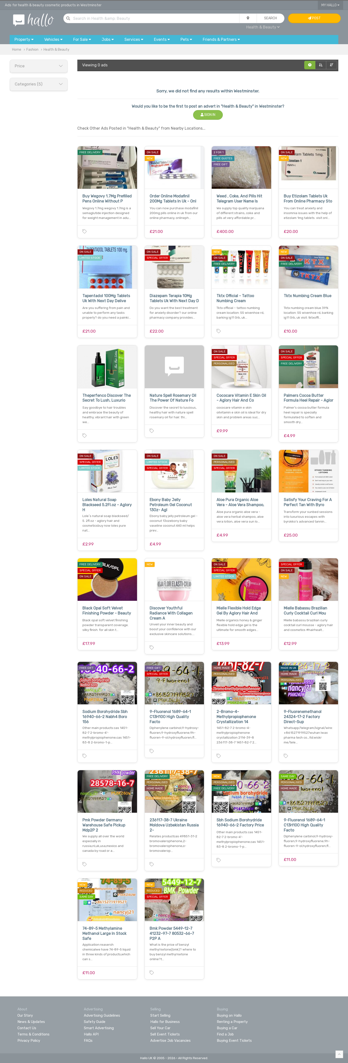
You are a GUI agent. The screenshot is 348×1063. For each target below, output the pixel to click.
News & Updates (31, 1022)
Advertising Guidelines (102, 1015)
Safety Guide (94, 1022)
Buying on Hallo (229, 1015)
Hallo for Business (165, 1022)
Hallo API (91, 1034)
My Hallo (330, 5)
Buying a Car (227, 1028)
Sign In (208, 115)
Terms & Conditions (33, 1034)
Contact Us (26, 1028)
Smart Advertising (99, 1028)
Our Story (25, 1015)
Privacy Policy (28, 1040)
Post (314, 18)
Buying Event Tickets (234, 1040)
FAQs (88, 1040)
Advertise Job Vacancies (170, 1040)
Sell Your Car (160, 1028)
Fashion (32, 50)
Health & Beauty (263, 27)
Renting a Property (232, 1022)
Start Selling (160, 1015)
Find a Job (225, 1034)
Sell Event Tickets (165, 1034)
